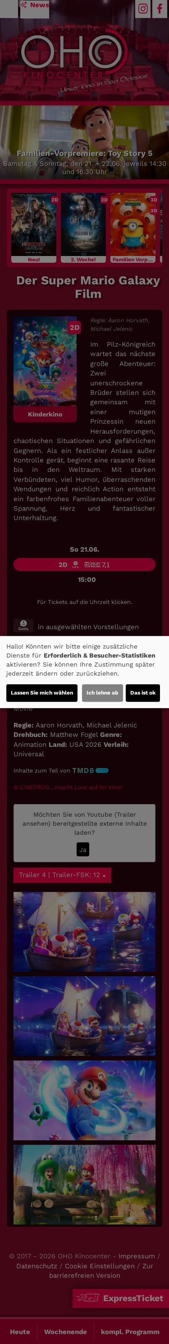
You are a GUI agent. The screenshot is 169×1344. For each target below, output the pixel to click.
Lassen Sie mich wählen (42, 693)
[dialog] (84, 672)
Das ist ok (142, 693)
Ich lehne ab (103, 693)
